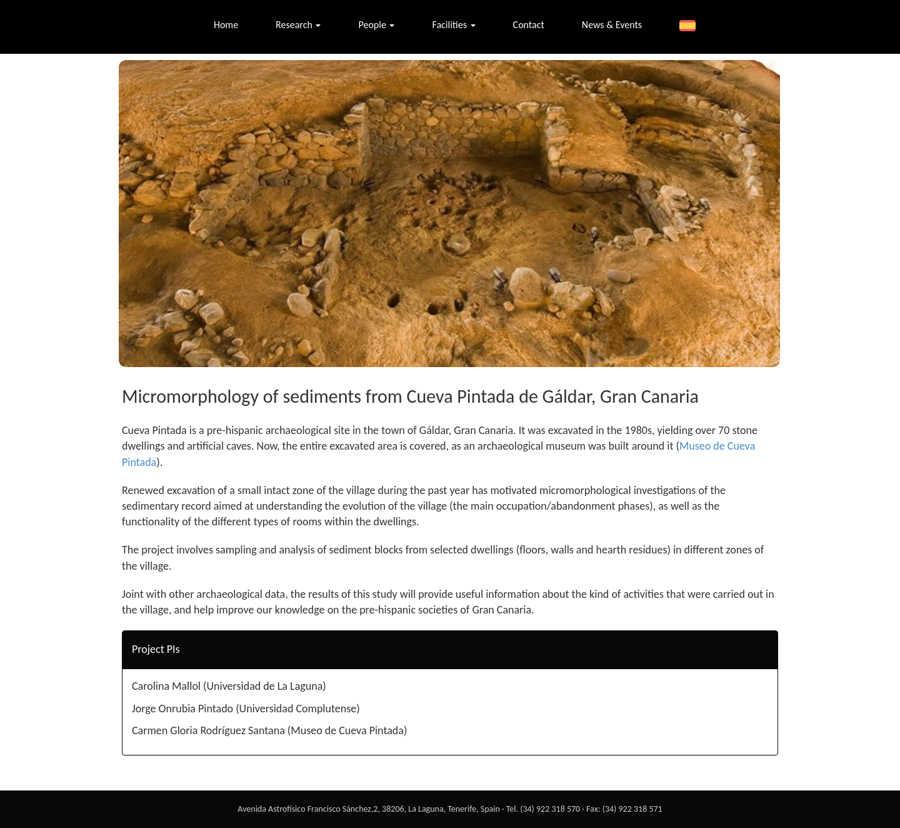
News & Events (612, 25)
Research (298, 25)
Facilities (453, 25)
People (376, 25)
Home (226, 25)
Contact (528, 25)
